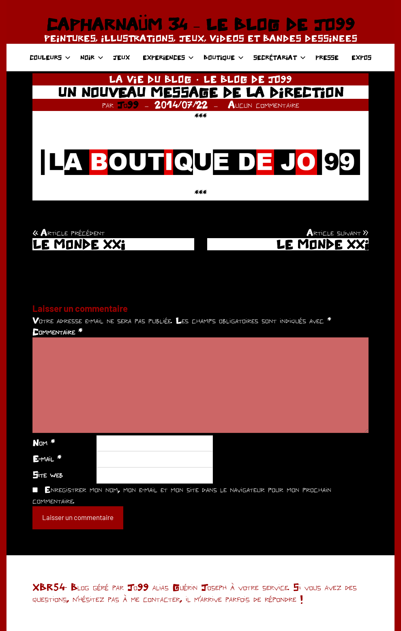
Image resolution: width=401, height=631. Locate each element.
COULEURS (50, 57)
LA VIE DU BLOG (150, 79)
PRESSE (327, 57)
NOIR (91, 57)
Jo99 (128, 104)
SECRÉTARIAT (279, 57)
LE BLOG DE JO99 (248, 79)
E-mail (46, 458)
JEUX (121, 57)
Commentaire (57, 331)
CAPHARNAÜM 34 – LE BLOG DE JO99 (200, 24)
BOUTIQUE (224, 57)
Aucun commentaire (263, 104)
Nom (43, 442)
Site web (47, 474)
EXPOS (361, 57)
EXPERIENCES (168, 57)
